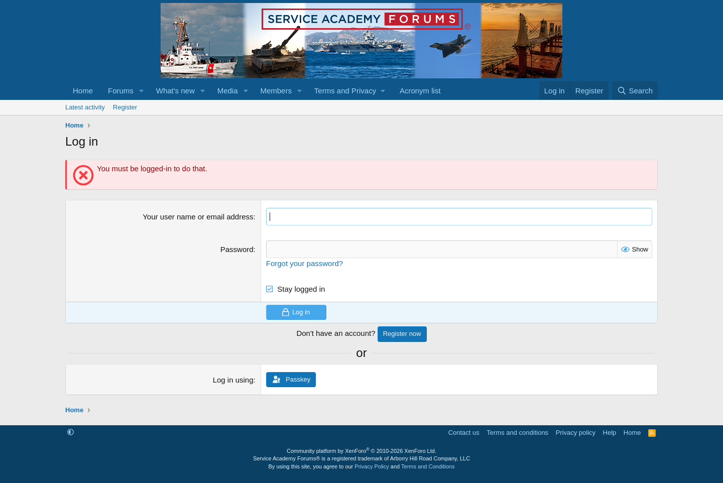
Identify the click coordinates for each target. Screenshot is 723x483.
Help (610, 432)
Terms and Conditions (427, 466)
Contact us (463, 432)
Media (227, 90)
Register (125, 107)
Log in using (233, 380)
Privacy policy (575, 432)
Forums (121, 90)
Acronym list (420, 90)
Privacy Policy (371, 466)
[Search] (635, 90)
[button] (142, 90)
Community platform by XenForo (361, 451)
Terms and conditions (517, 432)
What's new (175, 90)
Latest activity (85, 107)
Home (83, 90)
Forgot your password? (304, 263)
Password (237, 249)
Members (276, 90)
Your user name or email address (198, 216)
